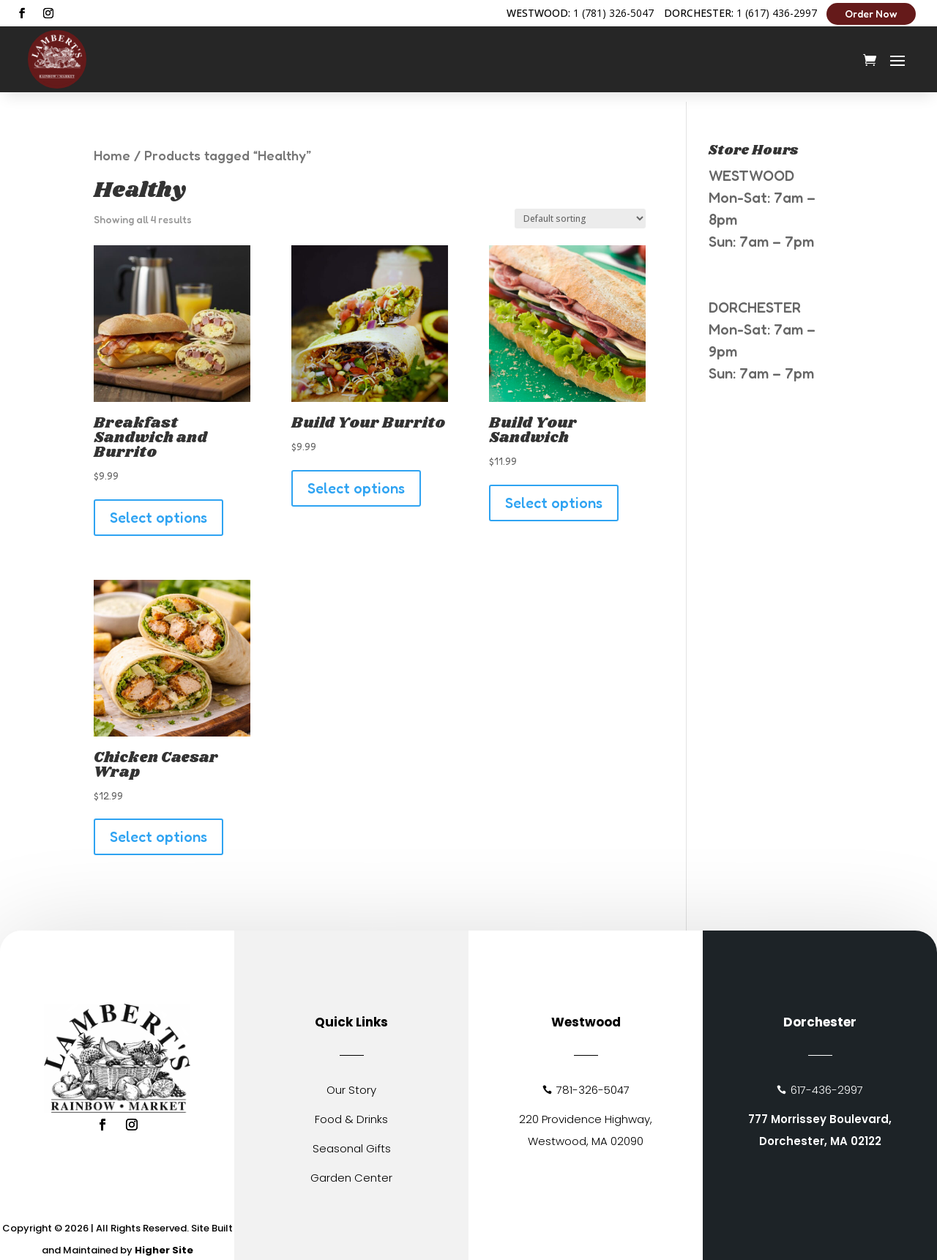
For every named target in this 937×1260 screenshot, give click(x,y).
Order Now (871, 13)
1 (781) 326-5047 (613, 13)
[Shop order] (580, 209)
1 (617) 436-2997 (776, 13)
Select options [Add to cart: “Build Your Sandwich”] (553, 493)
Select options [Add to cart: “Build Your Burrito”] (356, 479)
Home (112, 146)
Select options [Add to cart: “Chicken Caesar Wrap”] (158, 827)
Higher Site (164, 1241)
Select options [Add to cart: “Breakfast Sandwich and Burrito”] (158, 508)
